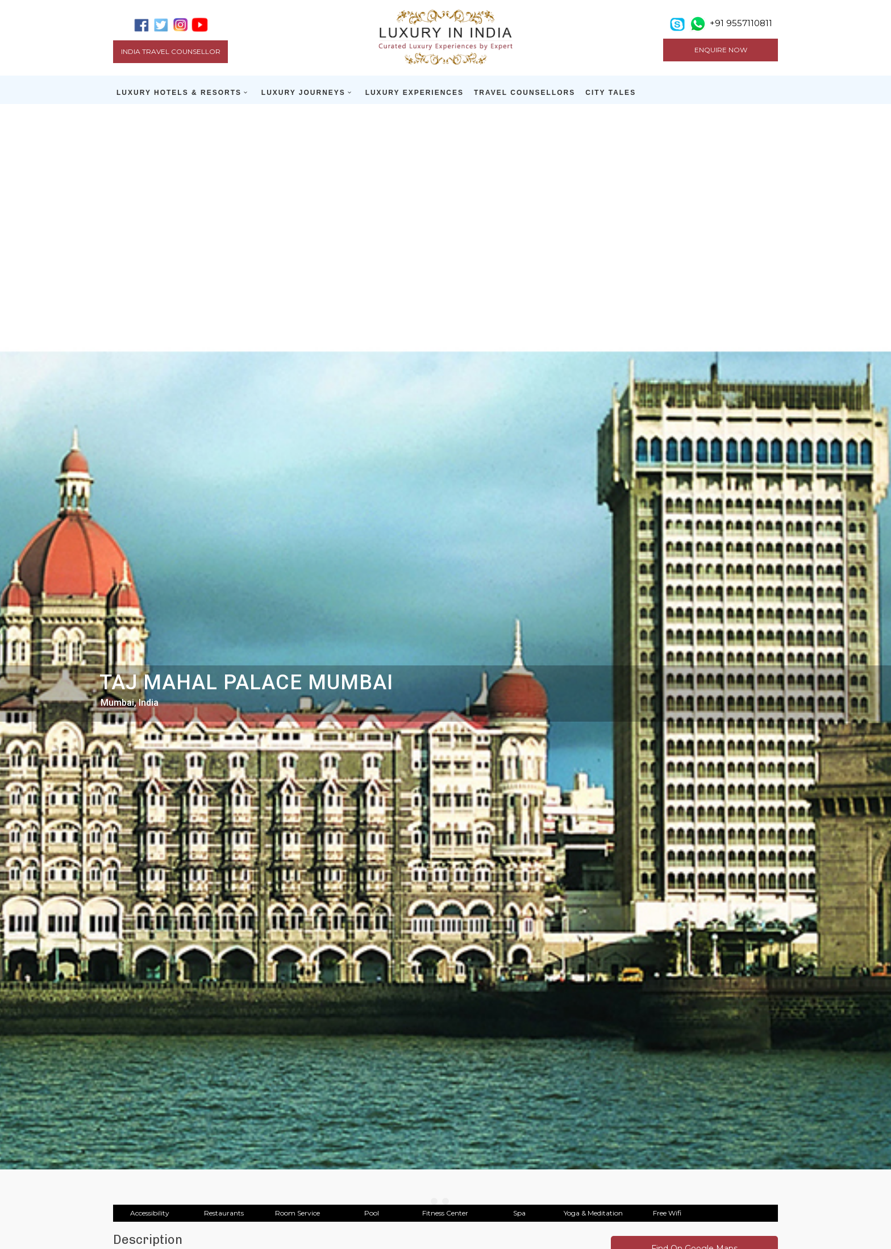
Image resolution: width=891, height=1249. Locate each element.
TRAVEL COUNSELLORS (524, 93)
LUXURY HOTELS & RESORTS (179, 93)
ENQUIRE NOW (720, 49)
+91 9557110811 (741, 23)
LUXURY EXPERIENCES (414, 93)
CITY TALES (610, 93)
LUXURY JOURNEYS (303, 93)
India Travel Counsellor (170, 51)
